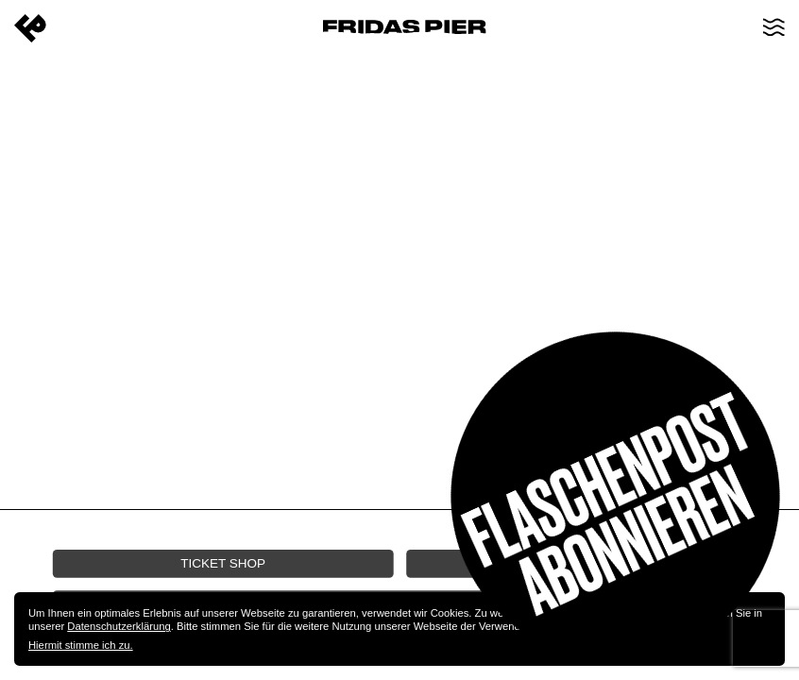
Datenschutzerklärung (118, 626)
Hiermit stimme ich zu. (80, 645)
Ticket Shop (222, 562)
